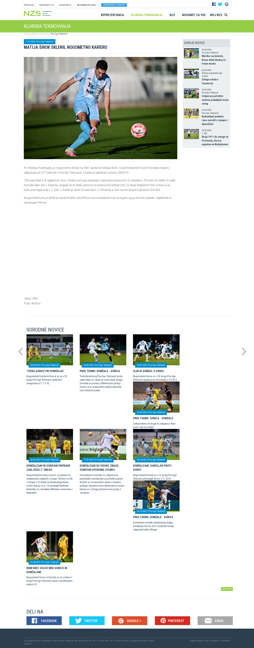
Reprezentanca (112, 15)
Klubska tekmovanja (146, 15)
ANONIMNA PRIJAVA (86, 5)
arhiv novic (227, 589)
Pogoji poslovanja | (139, 641)
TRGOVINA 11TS (46, 5)
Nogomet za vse (194, 15)
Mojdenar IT (216, 641)
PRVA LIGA (29, 5)
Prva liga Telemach (58, 34)
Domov (27, 34)
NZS (172, 15)
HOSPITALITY (65, 5)
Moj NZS (216, 15)
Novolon (226, 641)
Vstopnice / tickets (114, 5)
